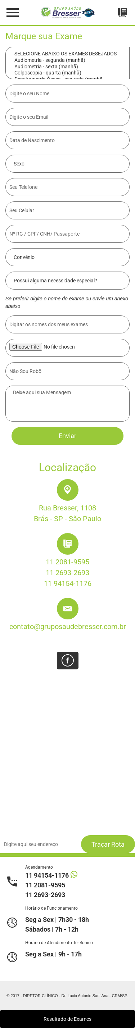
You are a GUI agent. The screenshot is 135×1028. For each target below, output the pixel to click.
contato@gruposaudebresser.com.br (67, 626)
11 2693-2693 (67, 572)
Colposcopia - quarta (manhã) (67, 73)
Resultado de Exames (67, 1019)
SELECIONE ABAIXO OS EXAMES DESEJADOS (67, 54)
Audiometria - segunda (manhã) (67, 60)
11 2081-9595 (67, 562)
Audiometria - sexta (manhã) (67, 67)
